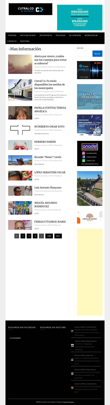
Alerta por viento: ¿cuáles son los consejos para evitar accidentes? (50, 60)
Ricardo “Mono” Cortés (47, 157)
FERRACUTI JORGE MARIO (50, 221)
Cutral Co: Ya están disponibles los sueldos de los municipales (49, 84)
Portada (12, 35)
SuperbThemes (68, 402)
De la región (75, 35)
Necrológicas (91, 35)
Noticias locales (28, 35)
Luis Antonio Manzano (47, 187)
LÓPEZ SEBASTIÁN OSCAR (49, 172)
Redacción (60, 91)
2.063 (49, 236)
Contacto (12, 41)
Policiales (60, 35)
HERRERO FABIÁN (45, 141)
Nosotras (24, 41)
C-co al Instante (15, 338)
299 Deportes (46, 35)
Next (58, 236)
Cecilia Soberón (60, 67)
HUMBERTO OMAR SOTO (49, 126)
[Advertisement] (89, 272)
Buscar (80, 48)
